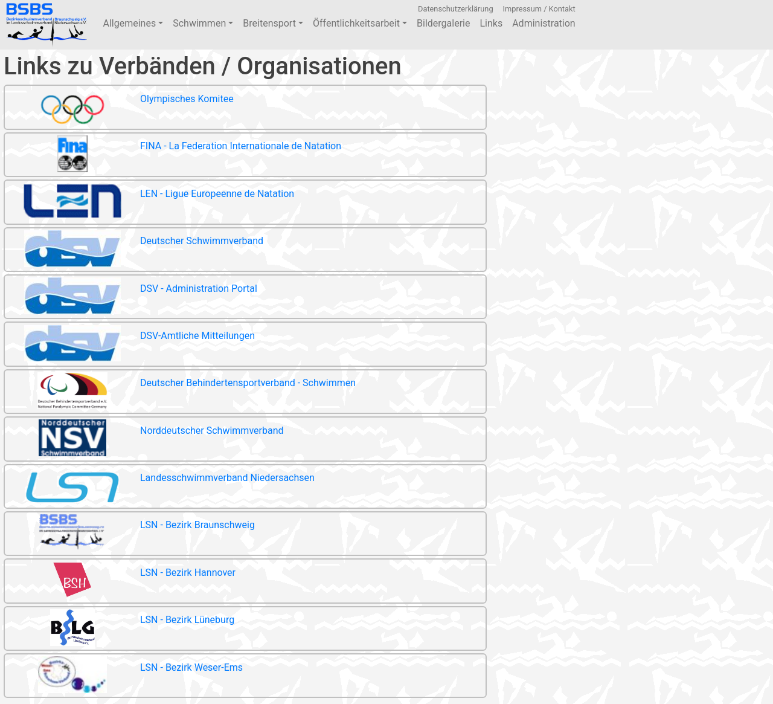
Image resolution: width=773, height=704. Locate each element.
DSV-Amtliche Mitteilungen (130, 345)
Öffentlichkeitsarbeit (360, 23)
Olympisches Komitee (119, 108)
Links (491, 23)
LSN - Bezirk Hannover (120, 581)
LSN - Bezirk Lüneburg (119, 629)
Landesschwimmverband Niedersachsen (160, 487)
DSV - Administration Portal (131, 297)
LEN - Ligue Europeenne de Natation (149, 202)
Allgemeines (133, 23)
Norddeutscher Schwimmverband (144, 439)
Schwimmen (203, 23)
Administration (544, 23)
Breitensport (273, 23)
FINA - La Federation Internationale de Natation (173, 155)
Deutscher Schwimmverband (134, 250)
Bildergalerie (443, 23)
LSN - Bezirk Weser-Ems (124, 676)
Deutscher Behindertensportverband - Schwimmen (180, 392)
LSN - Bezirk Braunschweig (130, 534)
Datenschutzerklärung (455, 8)
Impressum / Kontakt (539, 8)
